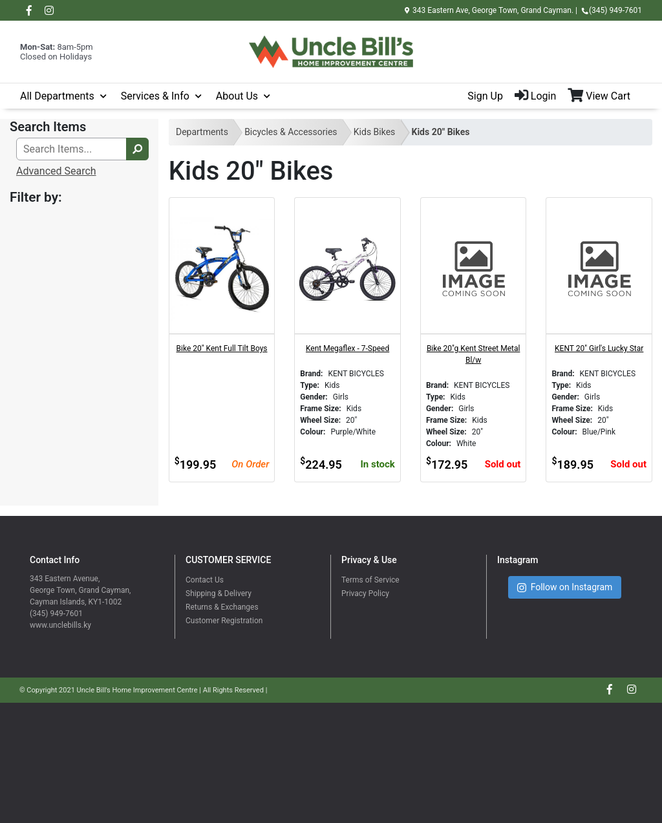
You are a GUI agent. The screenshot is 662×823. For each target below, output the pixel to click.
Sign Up (485, 96)
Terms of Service (370, 579)
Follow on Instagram (565, 587)
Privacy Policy (365, 593)
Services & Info (155, 96)
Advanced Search (56, 171)
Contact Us (205, 579)
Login (535, 96)
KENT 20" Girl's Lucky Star (599, 348)
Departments (202, 132)
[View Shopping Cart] (605, 96)
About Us (237, 96)
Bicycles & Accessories (290, 132)
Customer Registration (224, 620)
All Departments (57, 96)
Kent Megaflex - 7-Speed (347, 348)
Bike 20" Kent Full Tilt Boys (222, 348)
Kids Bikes (375, 132)
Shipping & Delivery (218, 593)
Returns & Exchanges (222, 607)
